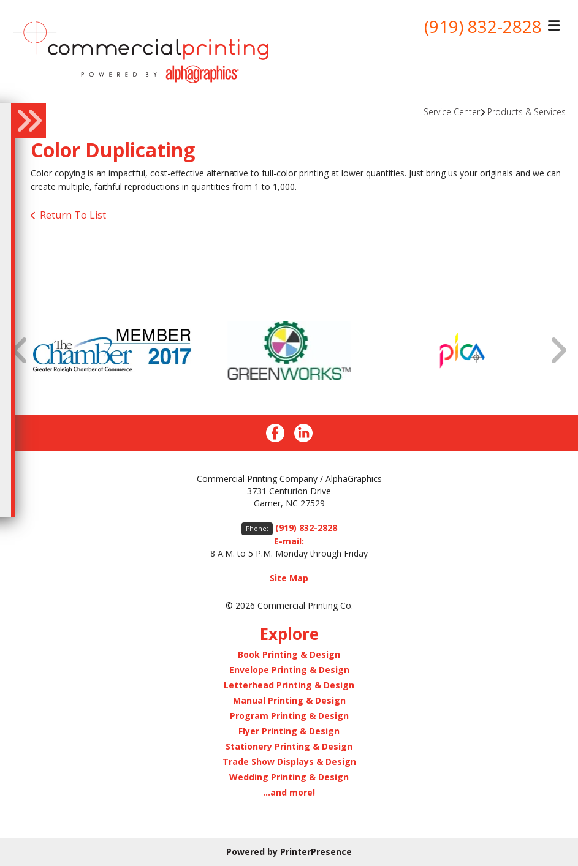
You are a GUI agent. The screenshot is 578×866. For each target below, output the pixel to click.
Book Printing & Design (289, 654)
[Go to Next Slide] (557, 350)
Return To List (73, 215)
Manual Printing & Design (289, 700)
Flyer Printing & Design (289, 731)
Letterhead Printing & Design (289, 685)
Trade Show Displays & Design (289, 761)
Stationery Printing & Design (289, 746)
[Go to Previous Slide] (20, 350)
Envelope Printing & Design (289, 670)
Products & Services (526, 112)
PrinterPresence (316, 851)
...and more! (289, 792)
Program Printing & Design (289, 715)
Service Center (452, 112)
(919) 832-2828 (483, 26)
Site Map (289, 578)
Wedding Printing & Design (289, 777)
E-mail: (289, 541)
